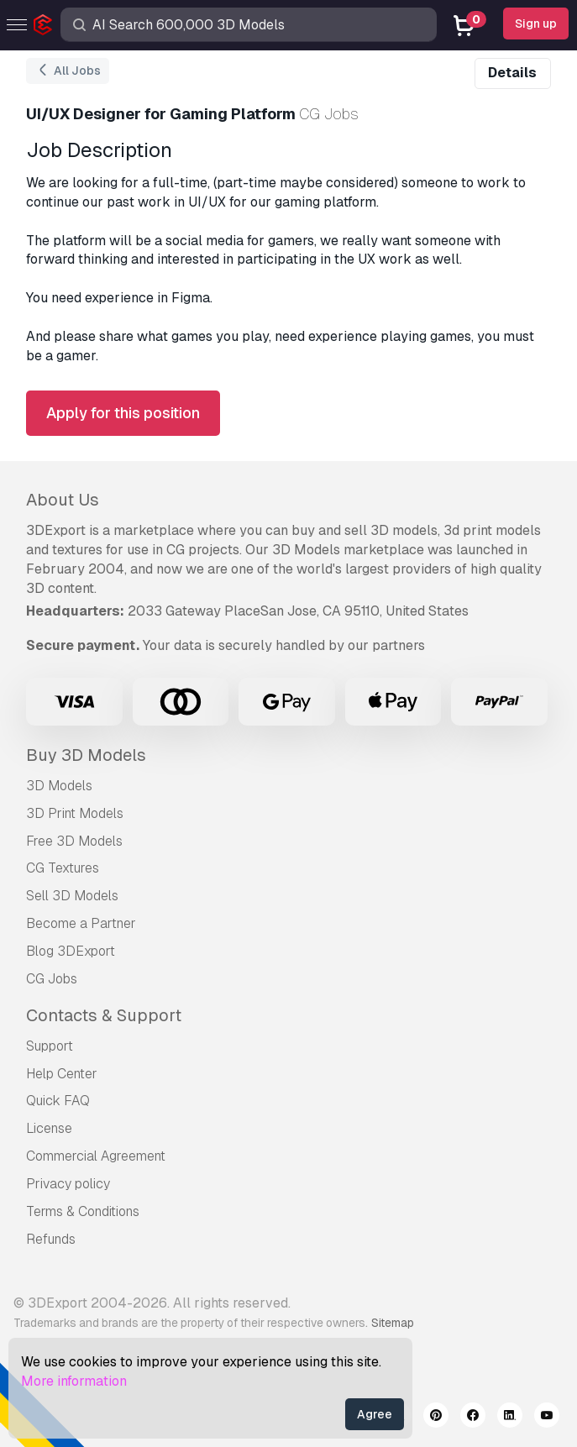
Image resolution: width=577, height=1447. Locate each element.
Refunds (51, 1239)
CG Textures (62, 868)
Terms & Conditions (82, 1211)
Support (49, 1046)
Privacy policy (68, 1184)
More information (74, 1381)
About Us (62, 500)
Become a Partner (81, 923)
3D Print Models (74, 813)
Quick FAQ (58, 1100)
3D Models (59, 785)
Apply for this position (123, 412)
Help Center (61, 1074)
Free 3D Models (74, 841)
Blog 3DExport (70, 951)
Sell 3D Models (72, 895)
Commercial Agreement (95, 1156)
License (49, 1128)
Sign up (536, 23)
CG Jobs (51, 979)
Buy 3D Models (86, 755)
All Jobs (67, 71)
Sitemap (392, 1322)
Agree (374, 1414)
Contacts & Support (103, 1015)
